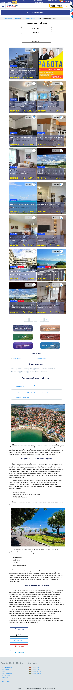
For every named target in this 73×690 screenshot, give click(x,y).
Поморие (37, 368)
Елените (13, 368)
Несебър (25, 368)
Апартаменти (5, 669)
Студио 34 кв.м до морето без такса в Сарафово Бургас (50, 171)
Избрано (69, 5)
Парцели (4, 679)
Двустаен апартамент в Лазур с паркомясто (23, 238)
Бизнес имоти (5, 677)
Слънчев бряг (15, 371)
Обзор (31, 368)
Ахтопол (31, 371)
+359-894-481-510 (36, 667)
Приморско (24, 371)
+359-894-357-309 (36, 673)
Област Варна (41, 358)
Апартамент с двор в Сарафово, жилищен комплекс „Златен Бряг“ (23, 271)
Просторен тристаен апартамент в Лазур (49, 204)
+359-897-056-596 (38, 2)
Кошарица (44, 371)
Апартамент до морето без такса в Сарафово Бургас (23, 204)
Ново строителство (7, 673)
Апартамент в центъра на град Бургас (21, 137)
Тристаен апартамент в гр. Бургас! (47, 238)
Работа (14, 2)
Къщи (3, 671)
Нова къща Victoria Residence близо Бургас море (23, 70)
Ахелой (37, 371)
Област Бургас (15, 358)
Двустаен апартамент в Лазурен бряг (48, 103)
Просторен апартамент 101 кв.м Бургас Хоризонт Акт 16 (23, 103)
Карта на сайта (6, 681)
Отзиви (9, 2)
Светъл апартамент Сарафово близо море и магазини (50, 137)
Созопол (44, 368)
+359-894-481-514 (36, 669)
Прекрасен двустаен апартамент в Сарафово (23, 171)
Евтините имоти (6, 675)
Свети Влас (51, 368)
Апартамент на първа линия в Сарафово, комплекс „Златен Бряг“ (23, 305)
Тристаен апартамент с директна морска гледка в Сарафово (50, 271)
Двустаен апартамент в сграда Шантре (48, 305)
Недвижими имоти (7, 667)
